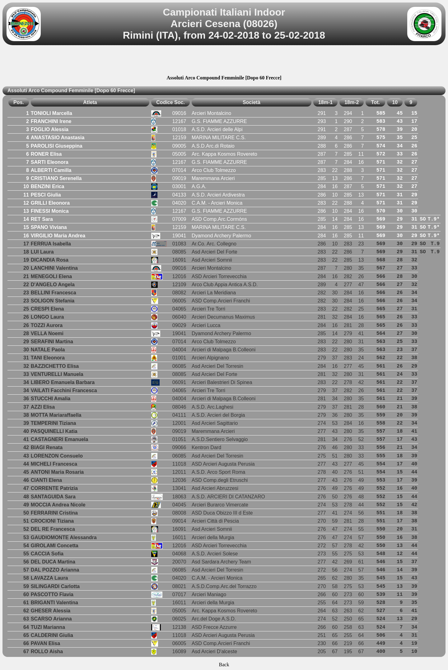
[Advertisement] (224, 61)
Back (224, 664)
